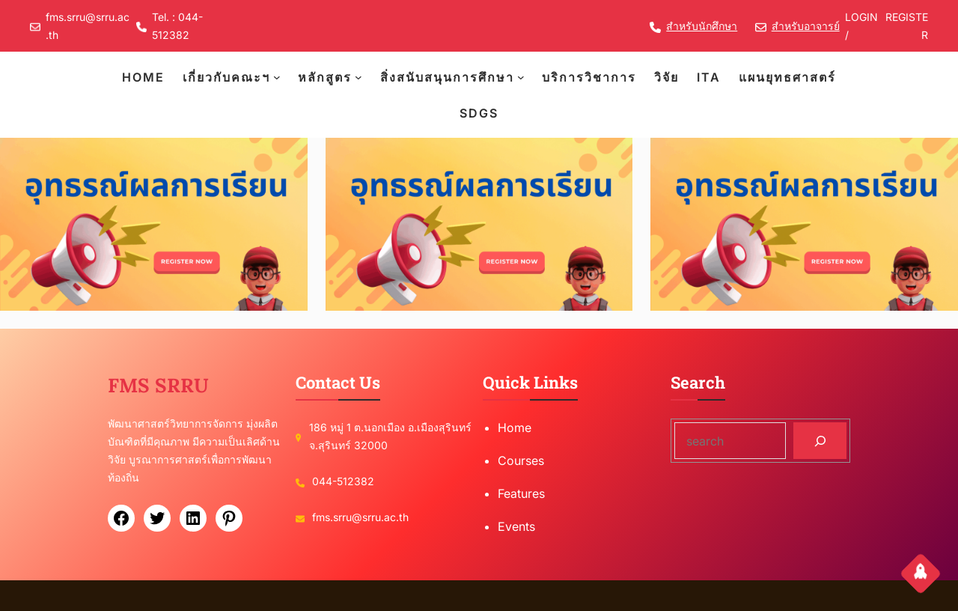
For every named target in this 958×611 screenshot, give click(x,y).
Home (514, 427)
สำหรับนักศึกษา (701, 25)
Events (516, 526)
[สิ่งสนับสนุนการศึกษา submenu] (521, 77)
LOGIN (861, 16)
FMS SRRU (158, 385)
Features (521, 493)
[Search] (819, 440)
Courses (521, 460)
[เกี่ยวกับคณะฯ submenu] (277, 77)
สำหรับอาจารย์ (806, 25)
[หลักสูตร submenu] (358, 77)
